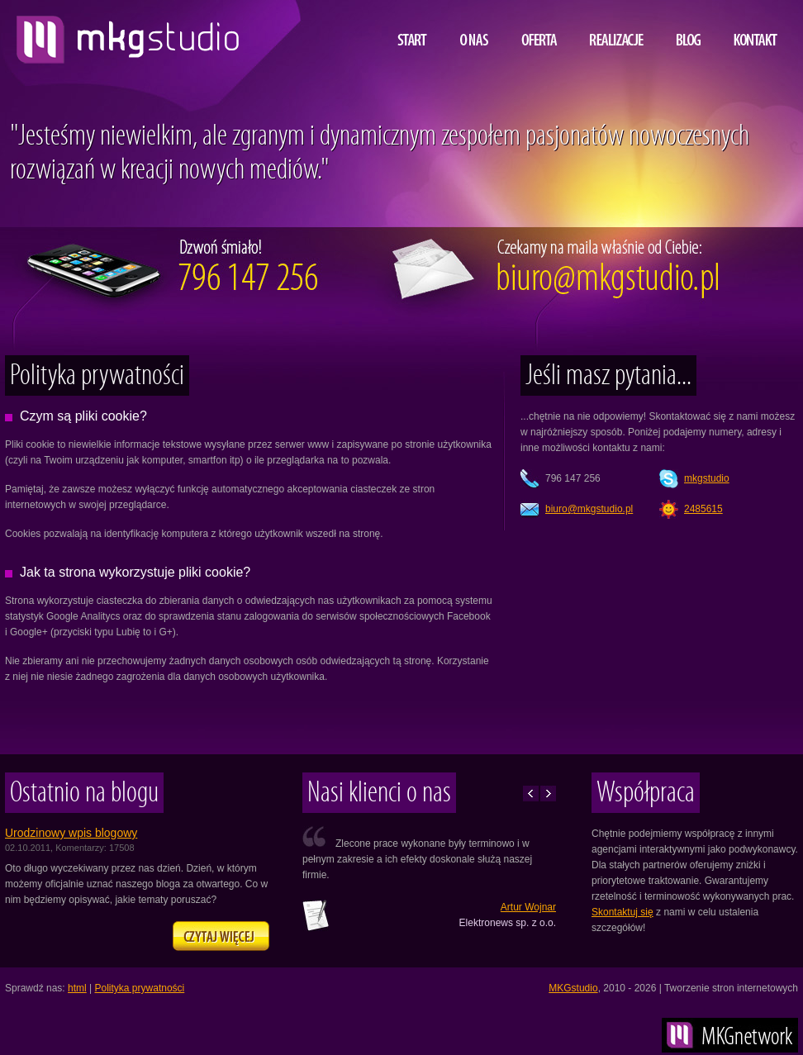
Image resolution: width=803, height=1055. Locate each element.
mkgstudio (706, 478)
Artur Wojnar (528, 907)
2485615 (703, 509)
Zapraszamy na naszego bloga (221, 936)
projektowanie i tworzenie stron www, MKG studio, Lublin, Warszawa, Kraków (123, 33)
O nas (474, 27)
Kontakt (755, 27)
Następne (548, 793)
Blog (688, 27)
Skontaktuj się (622, 912)
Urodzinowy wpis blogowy (71, 832)
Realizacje (616, 27)
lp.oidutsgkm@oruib (589, 509)
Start (412, 27)
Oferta (539, 27)
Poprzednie (531, 793)
